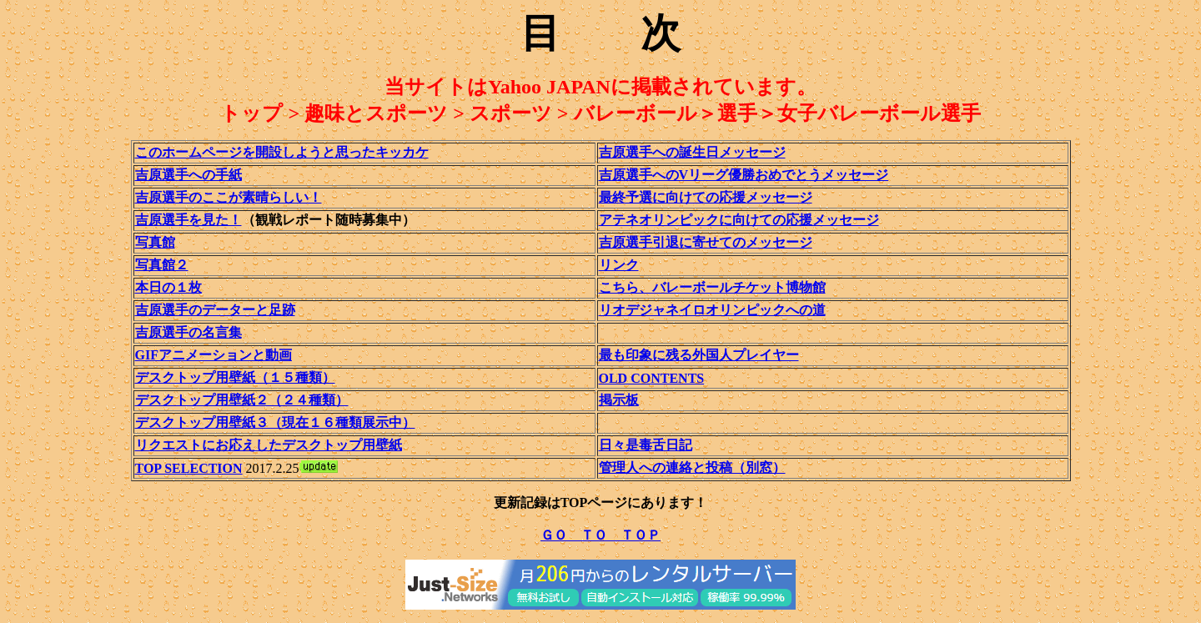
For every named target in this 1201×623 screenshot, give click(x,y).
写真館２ (161, 265)
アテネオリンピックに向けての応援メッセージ (739, 220)
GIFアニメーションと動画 (213, 355)
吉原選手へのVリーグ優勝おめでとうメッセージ (744, 175)
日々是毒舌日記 (645, 445)
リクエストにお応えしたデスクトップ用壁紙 (268, 445)
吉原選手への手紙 (188, 175)
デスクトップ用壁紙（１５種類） (235, 377)
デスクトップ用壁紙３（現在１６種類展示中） (275, 422)
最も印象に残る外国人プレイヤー (699, 355)
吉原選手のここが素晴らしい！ (228, 197)
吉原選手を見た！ (188, 220)
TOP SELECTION (189, 468)
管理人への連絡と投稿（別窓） (692, 467)
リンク (619, 265)
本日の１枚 (168, 287)
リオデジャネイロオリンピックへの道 (712, 310)
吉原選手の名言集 (188, 332)
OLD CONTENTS (652, 378)
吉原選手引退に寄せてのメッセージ (705, 242)
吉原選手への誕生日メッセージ (692, 152)
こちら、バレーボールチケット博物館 (712, 287)
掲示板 (619, 400)
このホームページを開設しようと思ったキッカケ (282, 152)
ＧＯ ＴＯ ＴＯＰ (600, 535)
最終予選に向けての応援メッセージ (705, 197)
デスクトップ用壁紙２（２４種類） (242, 400)
